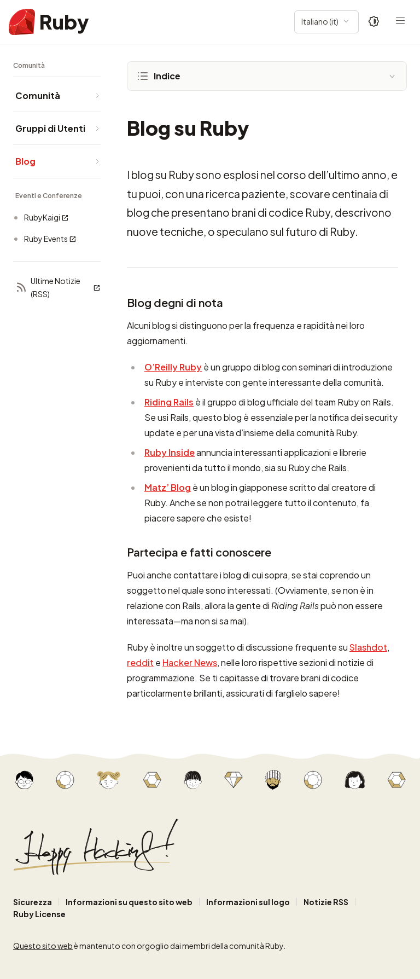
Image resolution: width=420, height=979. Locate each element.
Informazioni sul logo (248, 902)
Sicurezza (32, 902)
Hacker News (189, 662)
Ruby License (39, 914)
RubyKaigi (46, 217)
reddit (140, 662)
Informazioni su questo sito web (129, 902)
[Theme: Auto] (374, 21)
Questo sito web (43, 946)
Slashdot (368, 647)
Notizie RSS (326, 902)
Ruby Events (50, 239)
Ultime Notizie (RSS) (58, 287)
